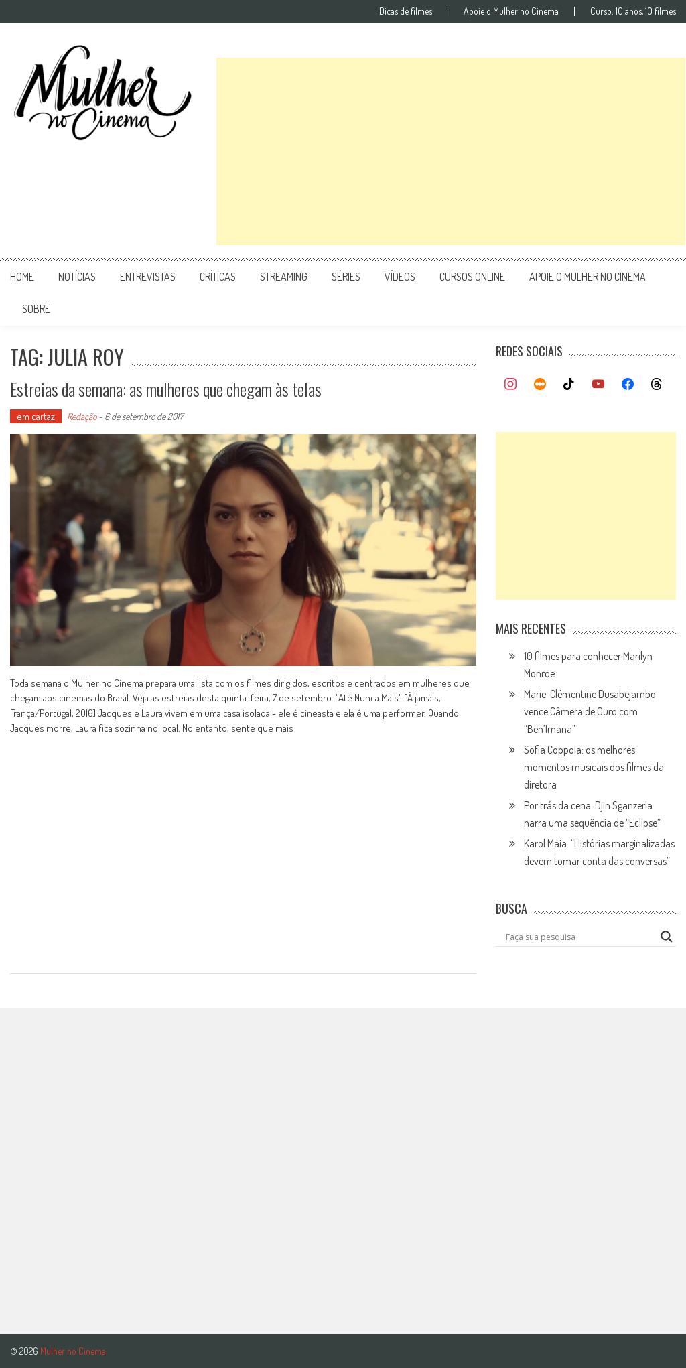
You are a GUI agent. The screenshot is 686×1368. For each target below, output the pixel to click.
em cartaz (36, 416)
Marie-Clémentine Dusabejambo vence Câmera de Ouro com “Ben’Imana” (590, 711)
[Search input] (579, 936)
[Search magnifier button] (666, 936)
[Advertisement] (450, 151)
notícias (77, 276)
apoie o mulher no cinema (587, 276)
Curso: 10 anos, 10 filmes (633, 11)
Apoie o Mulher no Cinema (511, 11)
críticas (218, 276)
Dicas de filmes (405, 11)
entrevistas (148, 276)
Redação (81, 416)
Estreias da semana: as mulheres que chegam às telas (166, 389)
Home (22, 276)
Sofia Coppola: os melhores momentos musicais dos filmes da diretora (594, 767)
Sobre (36, 309)
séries (346, 276)
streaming (283, 276)
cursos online (472, 276)
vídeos (400, 276)
